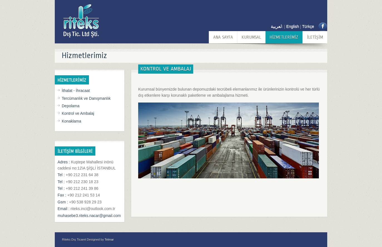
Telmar (109, 239)
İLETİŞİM (315, 37)
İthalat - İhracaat (76, 90)
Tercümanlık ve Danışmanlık (86, 98)
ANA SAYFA (223, 37)
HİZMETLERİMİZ (284, 37)
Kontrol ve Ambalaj (78, 113)
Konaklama (71, 121)
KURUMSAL (251, 37)
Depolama (71, 106)
